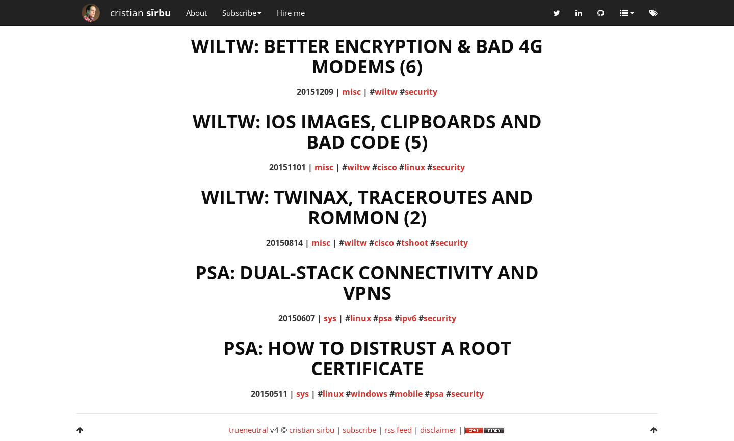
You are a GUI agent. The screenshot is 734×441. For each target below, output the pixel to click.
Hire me (291, 13)
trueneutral (248, 430)
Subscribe (241, 13)
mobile (409, 393)
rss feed (398, 430)
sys (330, 318)
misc (351, 91)
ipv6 (408, 318)
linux (414, 167)
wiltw (386, 91)
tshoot (414, 242)
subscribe (359, 430)
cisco (387, 167)
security (421, 91)
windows (369, 393)
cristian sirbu (311, 430)
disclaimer (438, 430)
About (196, 13)
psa (385, 318)
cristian (140, 12)
